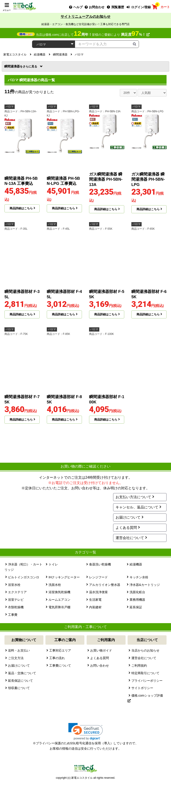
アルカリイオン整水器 (104, 585)
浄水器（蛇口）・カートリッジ (23, 567)
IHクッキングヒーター (64, 577)
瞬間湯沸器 (21, 66)
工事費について (60, 665)
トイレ (53, 564)
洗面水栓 (55, 585)
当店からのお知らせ (145, 650)
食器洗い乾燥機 (100, 564)
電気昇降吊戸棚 (59, 607)
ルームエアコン (59, 599)
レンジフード (98, 577)
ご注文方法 (16, 658)
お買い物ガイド (101, 650)
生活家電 (95, 599)
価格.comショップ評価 (145, 698)
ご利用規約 (139, 665)
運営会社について (130, 538)
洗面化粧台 (137, 592)
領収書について (19, 688)
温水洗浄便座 (98, 592)
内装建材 (95, 607)
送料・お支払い (19, 650)
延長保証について (20, 680)
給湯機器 (136, 564)
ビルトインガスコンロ (23, 577)
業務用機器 (137, 599)
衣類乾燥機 (16, 607)
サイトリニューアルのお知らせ (85, 16)
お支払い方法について (133, 497)
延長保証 (136, 607)
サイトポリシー (142, 688)
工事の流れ (57, 658)
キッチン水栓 (139, 577)
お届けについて (128, 517)
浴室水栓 (14, 585)
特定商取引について (145, 673)
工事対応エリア (60, 650)
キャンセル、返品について (137, 507)
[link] (86, 732)
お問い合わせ (99, 665)
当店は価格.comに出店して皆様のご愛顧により (93, 34)
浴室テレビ (16, 599)
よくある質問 (126, 527)
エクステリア (17, 592)
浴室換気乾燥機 (59, 592)
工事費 (12, 614)
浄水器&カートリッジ (145, 585)
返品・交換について (22, 673)
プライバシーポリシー (147, 680)
